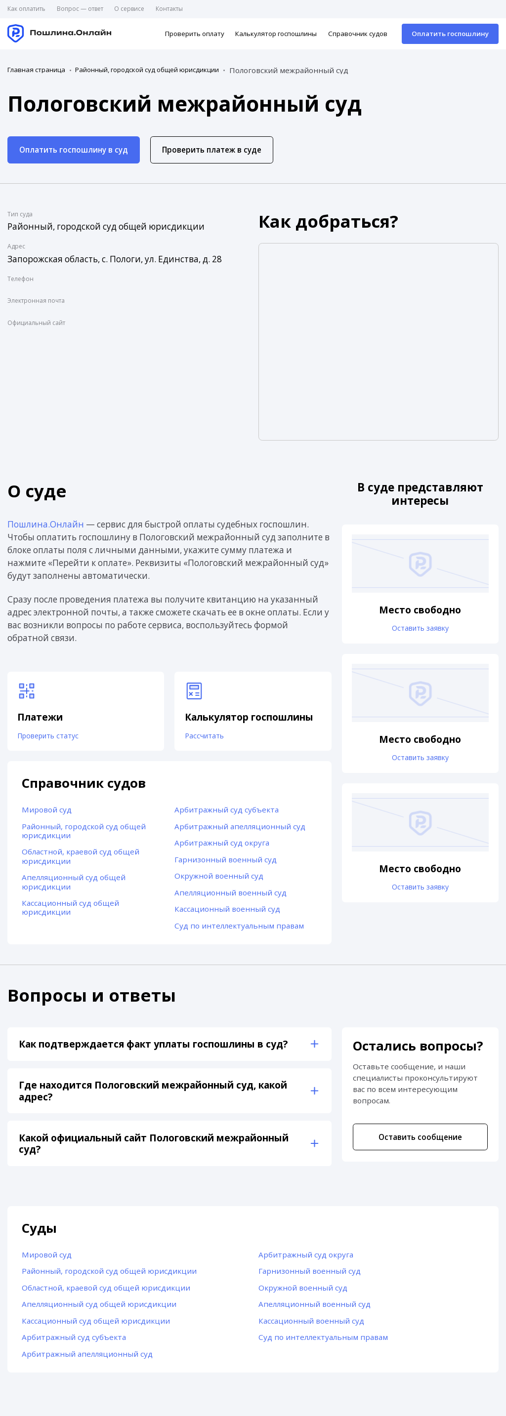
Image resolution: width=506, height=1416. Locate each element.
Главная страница (36, 70)
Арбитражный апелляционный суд (239, 829)
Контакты (169, 8)
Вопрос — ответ (80, 8)
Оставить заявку (420, 629)
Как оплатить (26, 8)
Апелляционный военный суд (230, 895)
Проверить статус (53, 737)
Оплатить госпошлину (450, 33)
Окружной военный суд (218, 879)
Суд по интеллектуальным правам (239, 928)
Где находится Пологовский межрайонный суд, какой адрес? (153, 1094)
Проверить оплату (194, 33)
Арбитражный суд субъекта (226, 812)
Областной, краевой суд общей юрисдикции (80, 859)
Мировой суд (47, 812)
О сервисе (129, 8)
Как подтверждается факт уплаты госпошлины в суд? (153, 1047)
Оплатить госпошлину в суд (73, 150)
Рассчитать (207, 737)
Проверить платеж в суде (211, 150)
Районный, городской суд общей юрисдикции (147, 70)
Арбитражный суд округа (221, 846)
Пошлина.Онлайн (45, 524)
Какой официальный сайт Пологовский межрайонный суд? (154, 1146)
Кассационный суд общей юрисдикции (70, 910)
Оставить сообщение (420, 1140)
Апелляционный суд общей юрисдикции (74, 885)
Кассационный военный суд (227, 912)
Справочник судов (357, 33)
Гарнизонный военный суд (225, 862)
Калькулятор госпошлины (276, 33)
